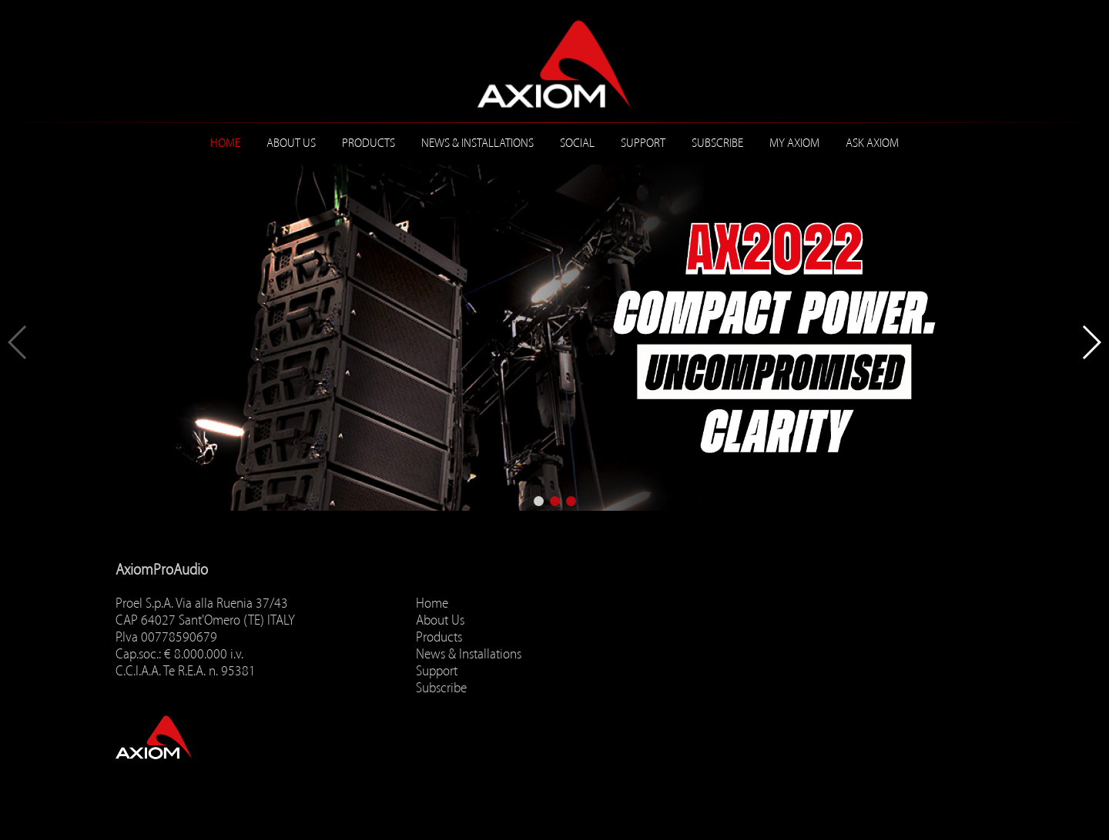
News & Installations (477, 143)
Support (643, 143)
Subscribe (717, 143)
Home (225, 143)
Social (577, 143)
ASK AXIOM (872, 143)
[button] (539, 501)
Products (368, 143)
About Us (291, 143)
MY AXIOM (794, 143)
